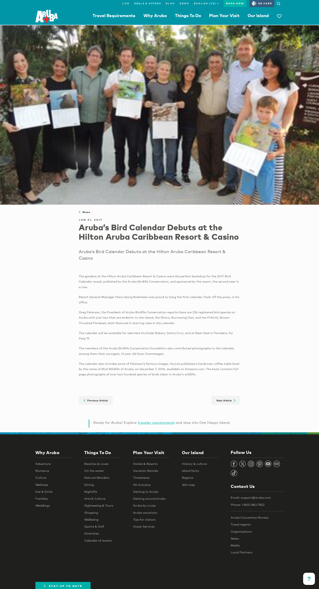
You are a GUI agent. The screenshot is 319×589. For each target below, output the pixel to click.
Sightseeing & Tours (98, 505)
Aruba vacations (145, 512)
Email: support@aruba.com (251, 497)
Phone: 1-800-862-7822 (247, 504)
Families (41, 498)
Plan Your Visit (224, 15)
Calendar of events (98, 540)
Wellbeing (91, 519)
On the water (94, 470)
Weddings (42, 505)
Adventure (43, 464)
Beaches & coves (96, 464)
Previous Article (96, 400)
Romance (42, 470)
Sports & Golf (94, 526)
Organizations (241, 531)
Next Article (225, 400)
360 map (188, 484)
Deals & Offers (147, 3)
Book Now (235, 3)
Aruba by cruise (144, 505)
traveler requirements (156, 422)
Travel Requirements (114, 15)
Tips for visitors (144, 519)
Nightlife (90, 491)
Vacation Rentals (145, 470)
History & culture (194, 464)
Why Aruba (155, 15)
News (184, 3)
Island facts (190, 470)
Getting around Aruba (149, 498)
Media (235, 545)
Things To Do (188, 15)
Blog (170, 3)
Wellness (41, 484)
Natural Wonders (96, 477)
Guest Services (144, 526)
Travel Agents (241, 524)
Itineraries (91, 533)
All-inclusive (142, 484)
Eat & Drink (43, 491)
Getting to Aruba (145, 491)
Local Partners (241, 552)
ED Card (262, 3)
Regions (187, 477)
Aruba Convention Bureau (250, 517)
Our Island (258, 15)
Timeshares (141, 477)
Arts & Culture (94, 498)
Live (124, 3)
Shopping (91, 512)
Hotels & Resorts (145, 464)
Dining (89, 484)
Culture (40, 477)
